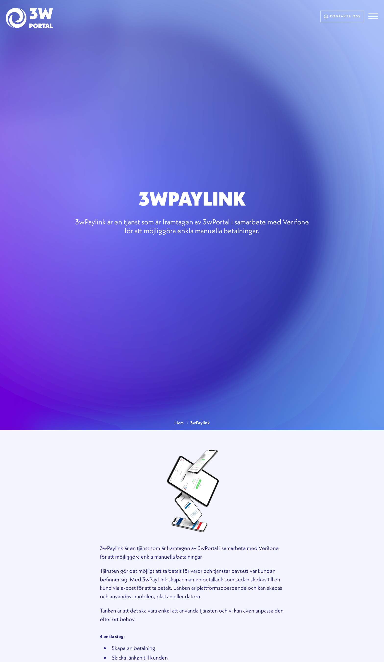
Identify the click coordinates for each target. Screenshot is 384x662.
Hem (179, 423)
